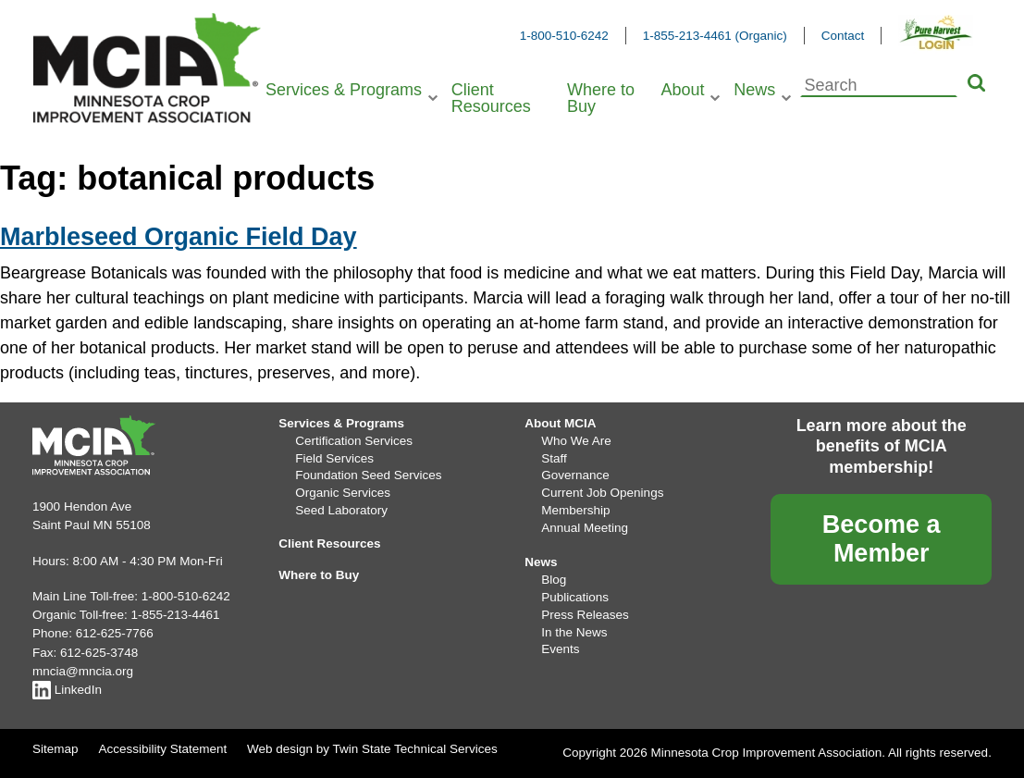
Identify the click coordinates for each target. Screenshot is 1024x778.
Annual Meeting (584, 528)
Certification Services (354, 441)
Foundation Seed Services (368, 475)
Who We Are (576, 441)
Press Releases (585, 615)
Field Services (334, 458)
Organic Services (342, 493)
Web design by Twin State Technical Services (372, 749)
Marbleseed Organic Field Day (178, 237)
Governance (575, 475)
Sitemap (55, 749)
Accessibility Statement (162, 749)
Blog (553, 580)
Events (560, 649)
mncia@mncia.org (82, 671)
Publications (575, 597)
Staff (554, 458)
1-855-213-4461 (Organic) (715, 36)
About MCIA (560, 423)
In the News (574, 632)
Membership (575, 510)
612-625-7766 (115, 633)
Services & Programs (343, 89)
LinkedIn (67, 690)
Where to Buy (601, 98)
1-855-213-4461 (174, 615)
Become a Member (881, 539)
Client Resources (491, 98)
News (754, 89)
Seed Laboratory (341, 510)
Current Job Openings (602, 493)
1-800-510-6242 (564, 36)
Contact (843, 36)
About (682, 89)
